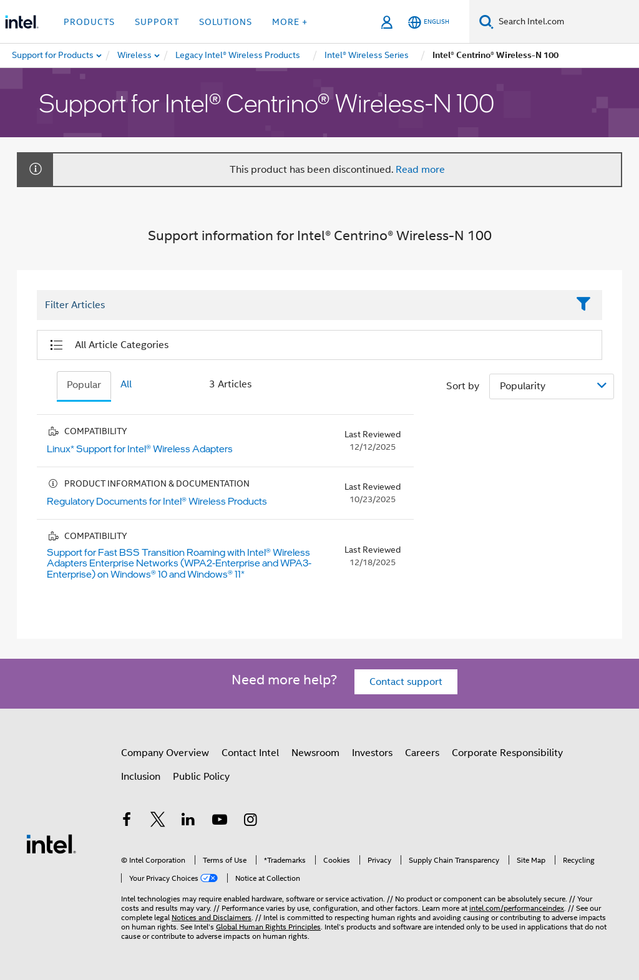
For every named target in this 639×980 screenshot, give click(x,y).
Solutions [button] (225, 21)
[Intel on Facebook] (126, 821)
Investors (372, 753)
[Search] (486, 21)
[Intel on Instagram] (250, 821)
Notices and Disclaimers (211, 917)
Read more (420, 169)
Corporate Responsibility (507, 753)
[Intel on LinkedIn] (188, 821)
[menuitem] (135, 55)
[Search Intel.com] (566, 21)
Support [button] (157, 21)
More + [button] (290, 21)
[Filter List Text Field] (302, 305)
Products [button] (89, 21)
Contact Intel (250, 753)
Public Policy (201, 776)
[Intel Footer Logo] (51, 843)
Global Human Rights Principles (268, 926)
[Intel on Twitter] (157, 821)
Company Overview (165, 753)
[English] (428, 22)
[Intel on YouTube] (219, 821)
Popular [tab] (84, 385)
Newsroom (315, 753)
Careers (422, 753)
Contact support (405, 682)
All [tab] (126, 384)
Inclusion (140, 776)
